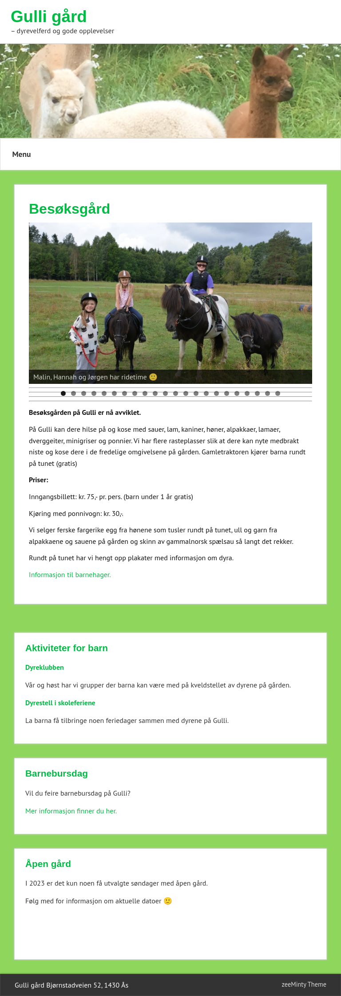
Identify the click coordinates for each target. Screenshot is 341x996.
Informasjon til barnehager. (70, 574)
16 (216, 393)
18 (236, 393)
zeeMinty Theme (304, 984)
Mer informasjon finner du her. (71, 810)
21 (267, 393)
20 (257, 393)
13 (185, 393)
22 (277, 393)
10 (155, 393)
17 (226, 393)
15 (206, 393)
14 (196, 393)
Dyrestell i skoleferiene (60, 702)
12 (175, 393)
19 (247, 393)
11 (165, 393)
